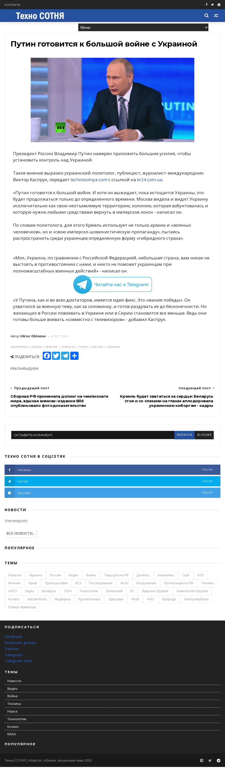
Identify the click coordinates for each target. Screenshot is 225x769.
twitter (109, 483)
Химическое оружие (192, 593)
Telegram (14, 657)
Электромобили (196, 601)
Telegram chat (18, 663)
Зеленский (114, 593)
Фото (124, 585)
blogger (204, 436)
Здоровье (115, 601)
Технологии (89, 593)
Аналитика (166, 577)
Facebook (13, 638)
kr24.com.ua (150, 181)
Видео (73, 577)
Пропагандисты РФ (178, 585)
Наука (29, 593)
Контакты (12, 5)
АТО (200, 577)
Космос (14, 601)
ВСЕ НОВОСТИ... (20, 535)
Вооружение (146, 585)
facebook (184, 436)
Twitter (12, 650)
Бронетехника (89, 601)
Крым (33, 585)
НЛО (150, 601)
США (185, 577)
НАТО (12, 593)
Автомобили (37, 601)
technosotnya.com (89, 181)
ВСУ (78, 585)
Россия (55, 577)
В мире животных (22, 609)
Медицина (63, 601)
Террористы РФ (116, 577)
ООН (68, 593)
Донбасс (143, 577)
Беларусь (49, 593)
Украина (35, 577)
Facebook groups (20, 644)
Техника (207, 585)
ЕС (132, 593)
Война (91, 577)
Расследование (100, 585)
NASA (135, 601)
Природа (169, 601)
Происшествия (56, 585)
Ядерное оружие (155, 593)
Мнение (14, 585)
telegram (109, 495)
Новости (14, 577)
